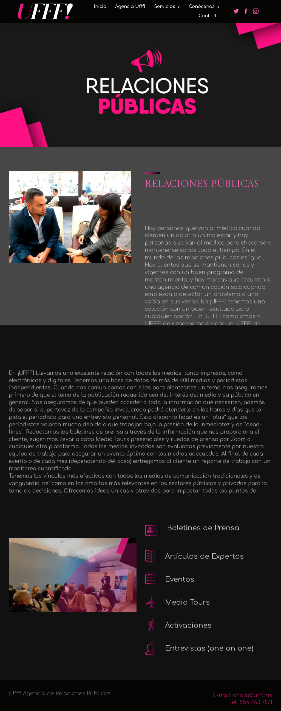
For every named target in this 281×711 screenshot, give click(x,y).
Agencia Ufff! (130, 6)
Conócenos (202, 6)
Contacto (209, 15)
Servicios (164, 6)
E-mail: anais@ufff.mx (242, 701)
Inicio (100, 6)
